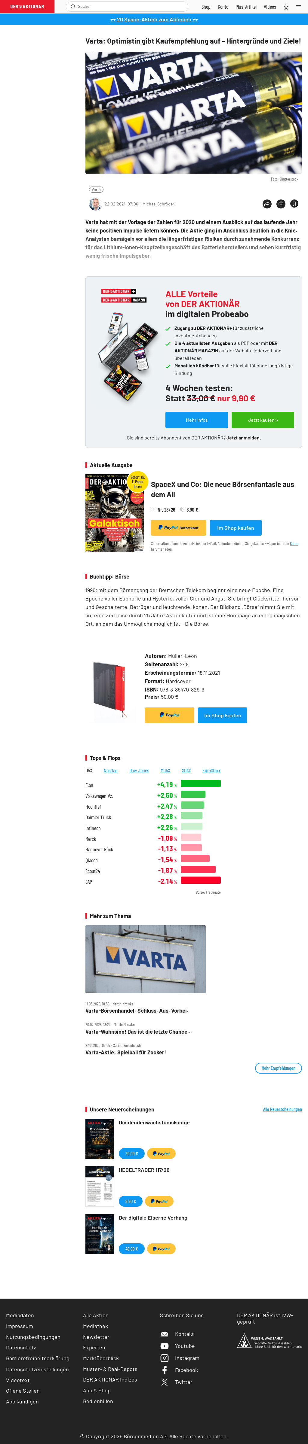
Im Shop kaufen (235, 527)
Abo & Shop (97, 1390)
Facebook (179, 1369)
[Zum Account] (223, 6)
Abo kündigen (22, 1401)
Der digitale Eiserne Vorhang (153, 1217)
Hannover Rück (99, 849)
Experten (94, 1347)
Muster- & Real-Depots (110, 1369)
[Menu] (300, 6)
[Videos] (270, 6)
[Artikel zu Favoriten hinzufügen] (294, 203)
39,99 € (131, 1153)
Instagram (179, 1357)
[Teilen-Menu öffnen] (267, 203)
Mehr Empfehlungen (278, 1068)
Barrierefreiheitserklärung (37, 1358)
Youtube (177, 1345)
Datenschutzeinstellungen (37, 1369)
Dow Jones (139, 770)
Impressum (19, 1326)
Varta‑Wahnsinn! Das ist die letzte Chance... (138, 1032)
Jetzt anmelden (243, 437)
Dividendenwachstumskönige (154, 1122)
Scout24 (92, 871)
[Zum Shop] (206, 6)
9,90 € (130, 1201)
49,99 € (131, 1248)
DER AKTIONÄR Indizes (110, 1379)
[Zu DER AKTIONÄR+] (246, 6)
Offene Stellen (23, 1390)
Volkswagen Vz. (99, 796)
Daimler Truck (98, 817)
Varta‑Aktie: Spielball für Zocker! (125, 1052)
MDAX (165, 770)
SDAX (186, 770)
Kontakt (177, 1333)
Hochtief (93, 807)
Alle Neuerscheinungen (282, 1109)
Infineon (93, 828)
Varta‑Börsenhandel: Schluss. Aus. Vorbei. (136, 1011)
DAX (88, 770)
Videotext (18, 1380)
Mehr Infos (197, 420)
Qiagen (91, 860)
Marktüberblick (101, 1358)
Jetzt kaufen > (263, 420)
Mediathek (95, 1326)
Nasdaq (111, 770)
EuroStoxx (211, 770)
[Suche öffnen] (73, 7)
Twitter (176, 1382)
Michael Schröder (158, 203)
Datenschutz (21, 1347)
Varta (96, 189)
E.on (89, 785)
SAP (88, 882)
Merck (90, 839)
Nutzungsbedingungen (33, 1336)
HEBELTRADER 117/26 (144, 1169)
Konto (294, 543)
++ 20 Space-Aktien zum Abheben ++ (154, 19)
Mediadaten (20, 1315)
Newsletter (96, 1336)
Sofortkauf (179, 527)
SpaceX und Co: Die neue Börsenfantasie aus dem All (222, 489)
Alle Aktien (96, 1315)
